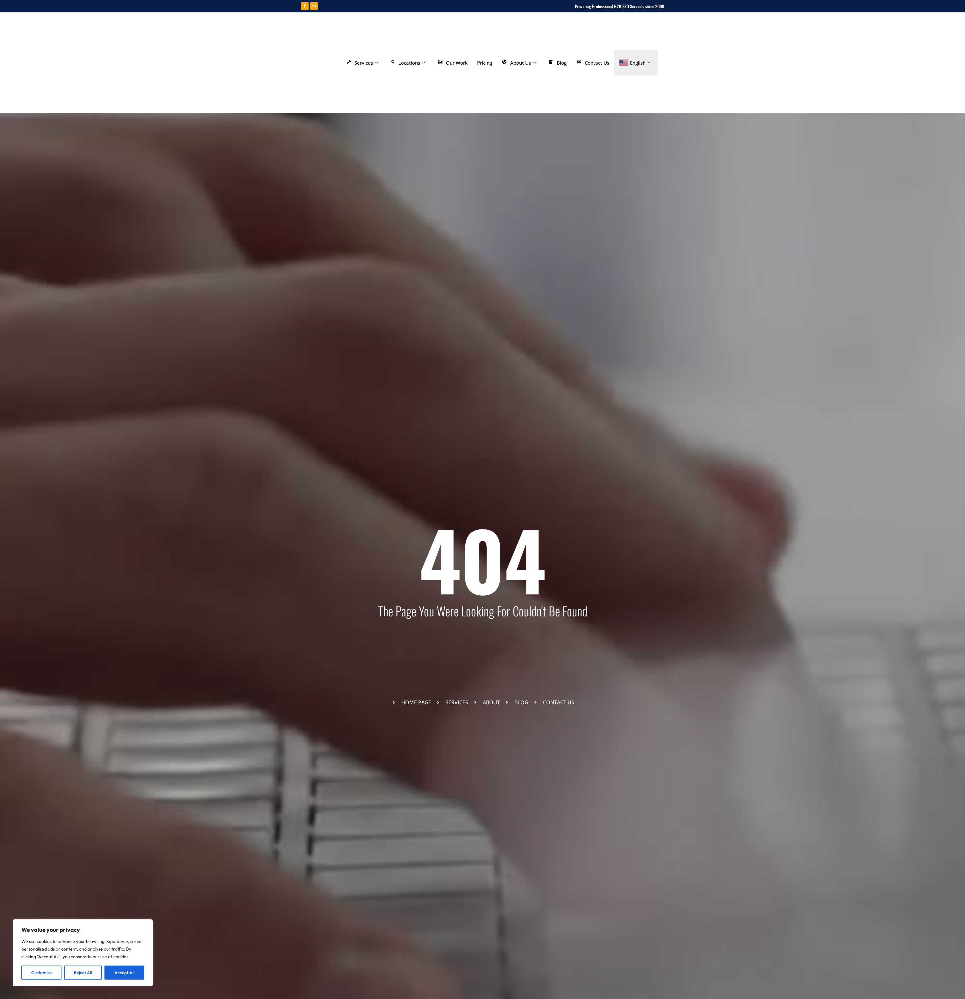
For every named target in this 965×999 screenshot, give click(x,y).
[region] (83, 952)
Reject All (83, 972)
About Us (519, 63)
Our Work (452, 63)
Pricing (484, 63)
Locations (408, 63)
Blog (557, 63)
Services (362, 63)
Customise (41, 972)
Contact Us (593, 63)
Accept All (124, 972)
